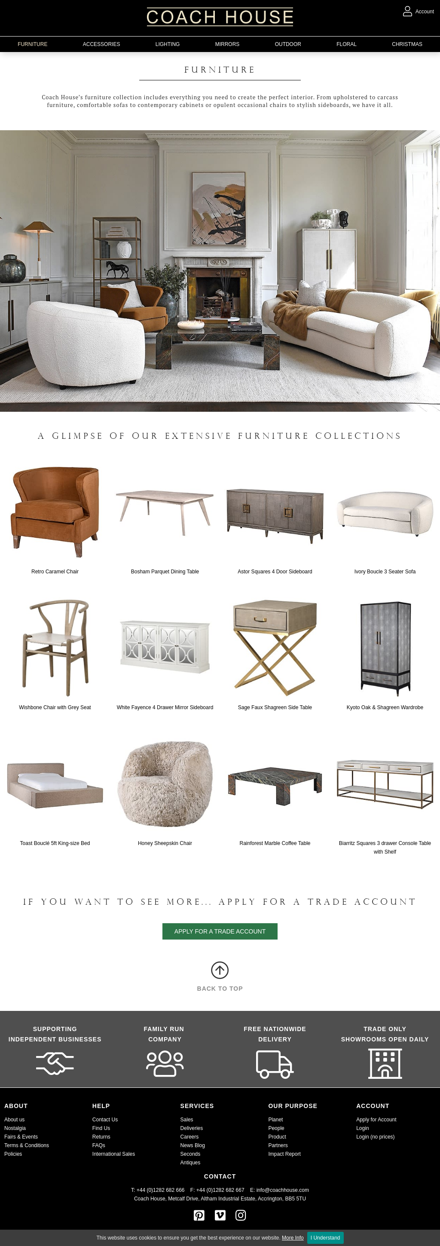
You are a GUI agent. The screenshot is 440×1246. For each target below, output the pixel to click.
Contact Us (105, 1120)
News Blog (192, 1145)
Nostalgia (15, 1128)
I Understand (325, 1238)
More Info (293, 1238)
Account (418, 12)
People (276, 1128)
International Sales (113, 1154)
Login (362, 1128)
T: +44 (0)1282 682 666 (160, 1190)
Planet (275, 1120)
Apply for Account (376, 1120)
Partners (277, 1145)
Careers (189, 1137)
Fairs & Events (21, 1137)
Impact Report (284, 1154)
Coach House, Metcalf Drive (166, 1199)
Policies (13, 1154)
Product (277, 1137)
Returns (101, 1137)
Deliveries (191, 1128)
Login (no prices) (375, 1137)
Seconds (190, 1154)
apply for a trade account (220, 931)
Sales (186, 1120)
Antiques (190, 1163)
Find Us (101, 1128)
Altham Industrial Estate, (229, 1199)
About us (14, 1120)
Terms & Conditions (26, 1145)
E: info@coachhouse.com (279, 1190)
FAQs (98, 1145)
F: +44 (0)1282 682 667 (217, 1190)
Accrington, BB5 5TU (282, 1199)
